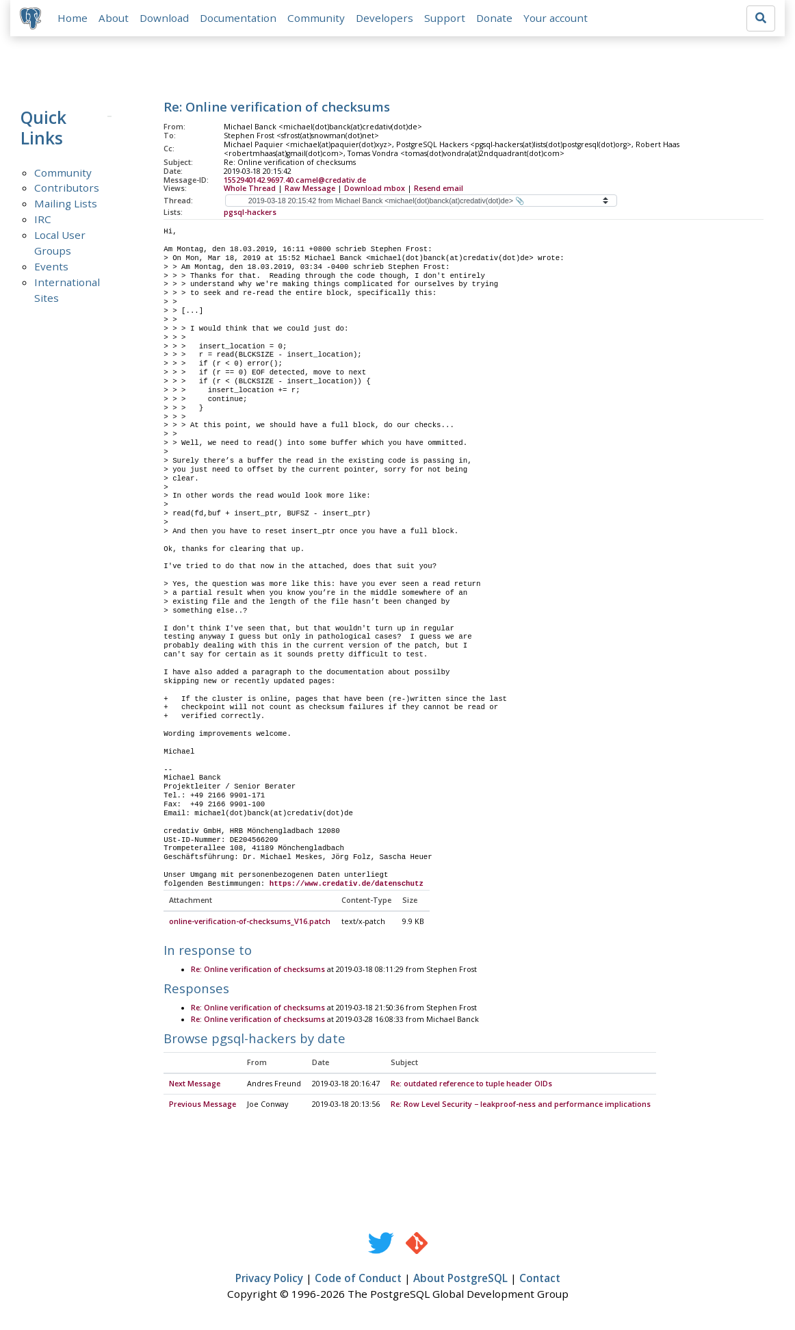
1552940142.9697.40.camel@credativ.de (295, 181)
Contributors (66, 189)
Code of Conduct (358, 1280)
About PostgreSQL (460, 1280)
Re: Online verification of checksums (258, 971)
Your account (557, 18)
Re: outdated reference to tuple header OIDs (471, 1085)
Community (317, 18)
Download (165, 18)
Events (51, 267)
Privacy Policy (269, 1280)
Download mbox (374, 189)
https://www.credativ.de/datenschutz (346, 885)
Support (446, 18)
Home (74, 18)
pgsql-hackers (250, 213)
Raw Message (310, 189)
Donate (496, 18)
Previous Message (202, 1106)
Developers (386, 18)
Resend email (438, 189)
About (115, 18)
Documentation (239, 18)
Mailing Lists (65, 205)
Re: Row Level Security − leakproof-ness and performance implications (521, 1106)
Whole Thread (250, 189)
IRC (42, 220)
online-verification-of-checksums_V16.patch (249, 923)
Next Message (194, 1085)
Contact (539, 1280)
